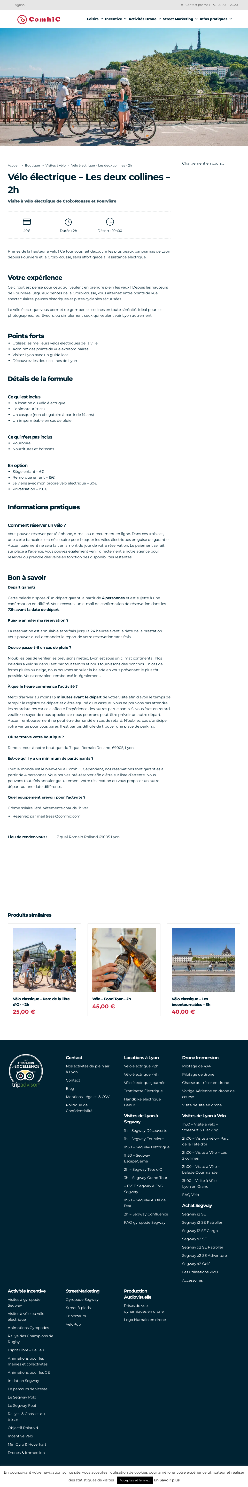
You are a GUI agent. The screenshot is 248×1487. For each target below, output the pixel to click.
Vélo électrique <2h (141, 1066)
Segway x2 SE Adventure (204, 1255)
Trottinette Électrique (143, 1091)
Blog (70, 1088)
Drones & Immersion (26, 1452)
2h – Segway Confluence (146, 1214)
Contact (73, 1080)
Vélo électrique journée (144, 1082)
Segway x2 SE (194, 1239)
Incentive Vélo (20, 1436)
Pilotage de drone (198, 1074)
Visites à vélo (56, 165)
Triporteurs (76, 1316)
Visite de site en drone (202, 1105)
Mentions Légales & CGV (87, 1096)
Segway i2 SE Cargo (200, 1230)
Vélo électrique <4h (141, 1074)
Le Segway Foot (22, 1405)
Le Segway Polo (22, 1397)
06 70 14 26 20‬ (225, 5)
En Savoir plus (167, 1480)
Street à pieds (78, 1307)
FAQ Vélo (190, 1194)
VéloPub (73, 1324)
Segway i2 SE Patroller (202, 1222)
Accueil (13, 165)
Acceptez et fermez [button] (135, 1480)
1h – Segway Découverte (145, 1130)
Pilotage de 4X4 (196, 1066)
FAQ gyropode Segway (144, 1222)
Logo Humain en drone (145, 1319)
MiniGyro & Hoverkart (27, 1444)
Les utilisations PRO (200, 1272)
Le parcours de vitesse (27, 1389)
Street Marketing (178, 19)
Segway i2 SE (194, 1214)
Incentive (113, 19)
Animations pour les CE (29, 1372)
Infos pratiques (213, 19)
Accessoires (192, 1280)
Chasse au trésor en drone (205, 1082)
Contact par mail (198, 5)
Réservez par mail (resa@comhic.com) (47, 816)
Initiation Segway (23, 1380)
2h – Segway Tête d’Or (144, 1169)
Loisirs (93, 19)
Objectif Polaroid (23, 1427)
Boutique (32, 165)
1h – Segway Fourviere (144, 1138)
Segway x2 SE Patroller (202, 1247)
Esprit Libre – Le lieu (26, 1350)
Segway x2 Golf (195, 1263)
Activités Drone (142, 19)
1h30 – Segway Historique (147, 1147)
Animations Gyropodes (28, 1327)
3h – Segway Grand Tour (145, 1177)
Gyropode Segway (82, 1299)
